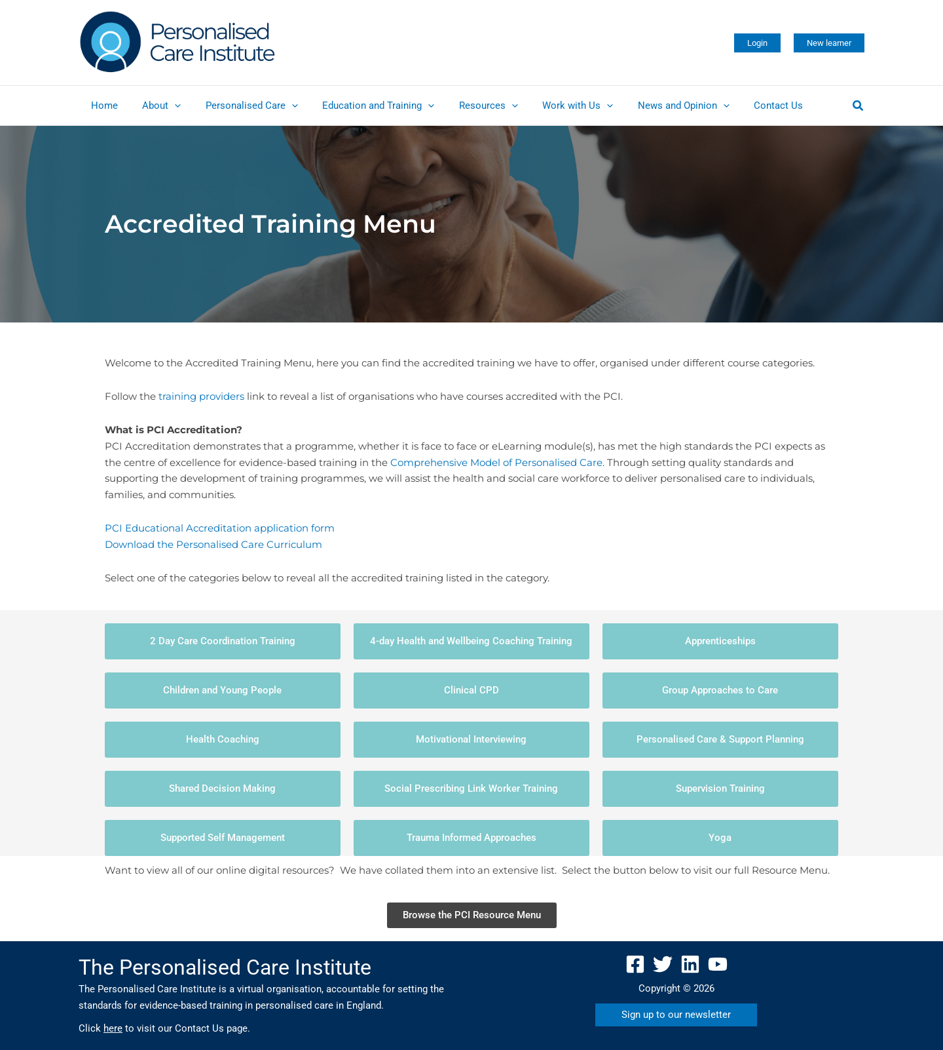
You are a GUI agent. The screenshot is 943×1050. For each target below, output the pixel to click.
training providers (201, 396)
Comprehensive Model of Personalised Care (496, 462)
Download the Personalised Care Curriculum (213, 544)
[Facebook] (635, 964)
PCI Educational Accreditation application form (220, 528)
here (112, 1028)
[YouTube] (718, 964)
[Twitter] (663, 964)
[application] (167, 105)
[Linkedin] (690, 964)
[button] (757, 42)
